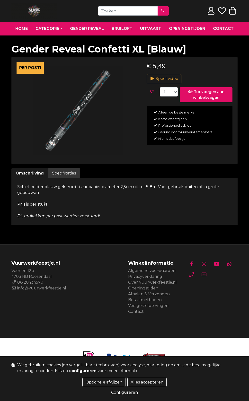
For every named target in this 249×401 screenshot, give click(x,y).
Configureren (124, 392)
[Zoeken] (128, 11)
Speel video (164, 78)
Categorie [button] (47, 28)
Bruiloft (122, 28)
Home (21, 28)
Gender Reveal (87, 28)
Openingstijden (187, 28)
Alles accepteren (147, 382)
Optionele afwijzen (104, 382)
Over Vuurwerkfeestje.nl (152, 282)
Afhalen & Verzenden (149, 294)
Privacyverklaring (145, 276)
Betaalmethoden (145, 299)
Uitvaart (150, 28)
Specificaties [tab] (64, 173)
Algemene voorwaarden (152, 270)
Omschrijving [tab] (30, 173)
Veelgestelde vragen (148, 305)
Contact (223, 28)
